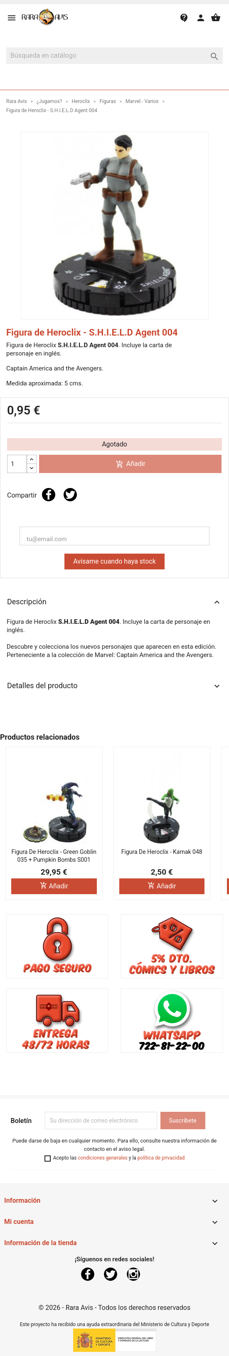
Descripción (114, 602)
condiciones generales (103, 1158)
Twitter (110, 1274)
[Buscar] (114, 55)
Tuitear (70, 494)
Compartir (48, 494)
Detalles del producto (114, 686)
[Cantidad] (17, 464)
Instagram (133, 1274)
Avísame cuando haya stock (114, 561)
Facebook (87, 1274)
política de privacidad (161, 1158)
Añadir (130, 464)
